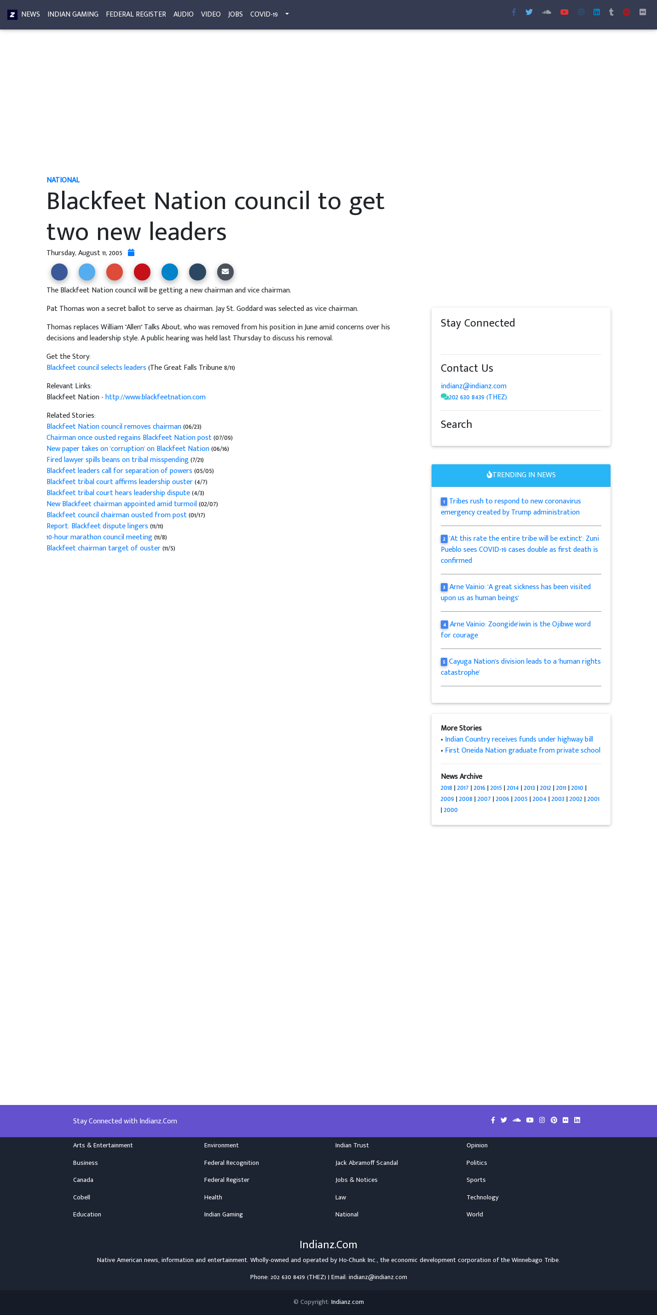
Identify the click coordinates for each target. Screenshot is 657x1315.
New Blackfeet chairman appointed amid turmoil (121, 504)
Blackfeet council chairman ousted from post (116, 515)
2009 (447, 799)
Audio (183, 16)
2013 (529, 788)
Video (211, 16)
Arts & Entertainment (103, 1145)
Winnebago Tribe (535, 1260)
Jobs (235, 16)
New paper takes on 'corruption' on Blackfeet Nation (127, 449)
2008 (466, 799)
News (30, 16)
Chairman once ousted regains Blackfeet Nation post (129, 438)
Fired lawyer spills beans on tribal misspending (118, 460)
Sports (476, 1180)
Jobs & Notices (356, 1180)
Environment (221, 1145)
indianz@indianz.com (474, 386)
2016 (479, 788)
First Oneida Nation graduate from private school (522, 750)
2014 (513, 788)
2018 (446, 788)
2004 (540, 799)
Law (340, 1197)
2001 (593, 799)
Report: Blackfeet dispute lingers (97, 526)
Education (87, 1214)
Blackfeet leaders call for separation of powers (119, 471)
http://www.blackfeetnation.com (155, 397)
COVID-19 (264, 16)
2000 (451, 810)
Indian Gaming (72, 16)
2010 (577, 788)
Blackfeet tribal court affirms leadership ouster (119, 482)
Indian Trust (352, 1145)
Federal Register (136, 16)
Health (213, 1197)
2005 (521, 799)
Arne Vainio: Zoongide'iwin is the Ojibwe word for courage (516, 630)
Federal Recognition (231, 1163)
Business (85, 1163)
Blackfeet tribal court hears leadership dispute (119, 493)
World (475, 1214)
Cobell (81, 1197)
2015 (496, 788)
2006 (502, 799)
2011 (561, 788)
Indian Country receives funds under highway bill (519, 739)
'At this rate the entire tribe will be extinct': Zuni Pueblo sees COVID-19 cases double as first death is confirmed (520, 549)
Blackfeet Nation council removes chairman (113, 427)
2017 (463, 788)
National (346, 1214)
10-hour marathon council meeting (100, 537)
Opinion (477, 1145)
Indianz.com (347, 1302)
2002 (576, 799)
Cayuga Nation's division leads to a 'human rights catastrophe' (521, 667)
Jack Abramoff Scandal (366, 1163)
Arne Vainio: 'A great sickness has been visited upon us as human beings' (516, 592)
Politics (477, 1163)
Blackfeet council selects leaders (97, 368)
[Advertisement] (322, 105)
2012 (545, 788)
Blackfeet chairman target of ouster (104, 548)
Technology (483, 1197)
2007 (484, 799)
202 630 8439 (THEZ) (478, 397)
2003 (558, 799)
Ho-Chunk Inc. (358, 1260)
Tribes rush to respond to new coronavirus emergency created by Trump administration (511, 507)
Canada (83, 1180)
